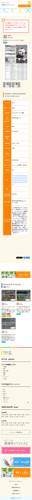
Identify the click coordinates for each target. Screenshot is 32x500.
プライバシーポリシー (16, 481)
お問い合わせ (16, 493)
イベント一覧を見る (16, 432)
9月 (7, 416)
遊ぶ (9, 316)
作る (4, 395)
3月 (11, 414)
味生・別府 (5, 370)
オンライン (5, 377)
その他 (4, 379)
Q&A (16, 484)
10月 (12, 416)
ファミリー (4, 316)
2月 (7, 414)
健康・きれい (6, 398)
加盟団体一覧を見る (14, 450)
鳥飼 (4, 373)
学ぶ (5, 42)
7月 (27, 414)
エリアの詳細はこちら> (9, 364)
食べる (8, 314)
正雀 (4, 368)
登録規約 (16, 490)
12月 (22, 416)
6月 (23, 414)
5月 (19, 414)
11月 (17, 416)
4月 (15, 414)
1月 (3, 414)
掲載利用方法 (16, 487)
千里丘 (4, 366)
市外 (4, 375)
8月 (3, 416)
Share (26, 258)
